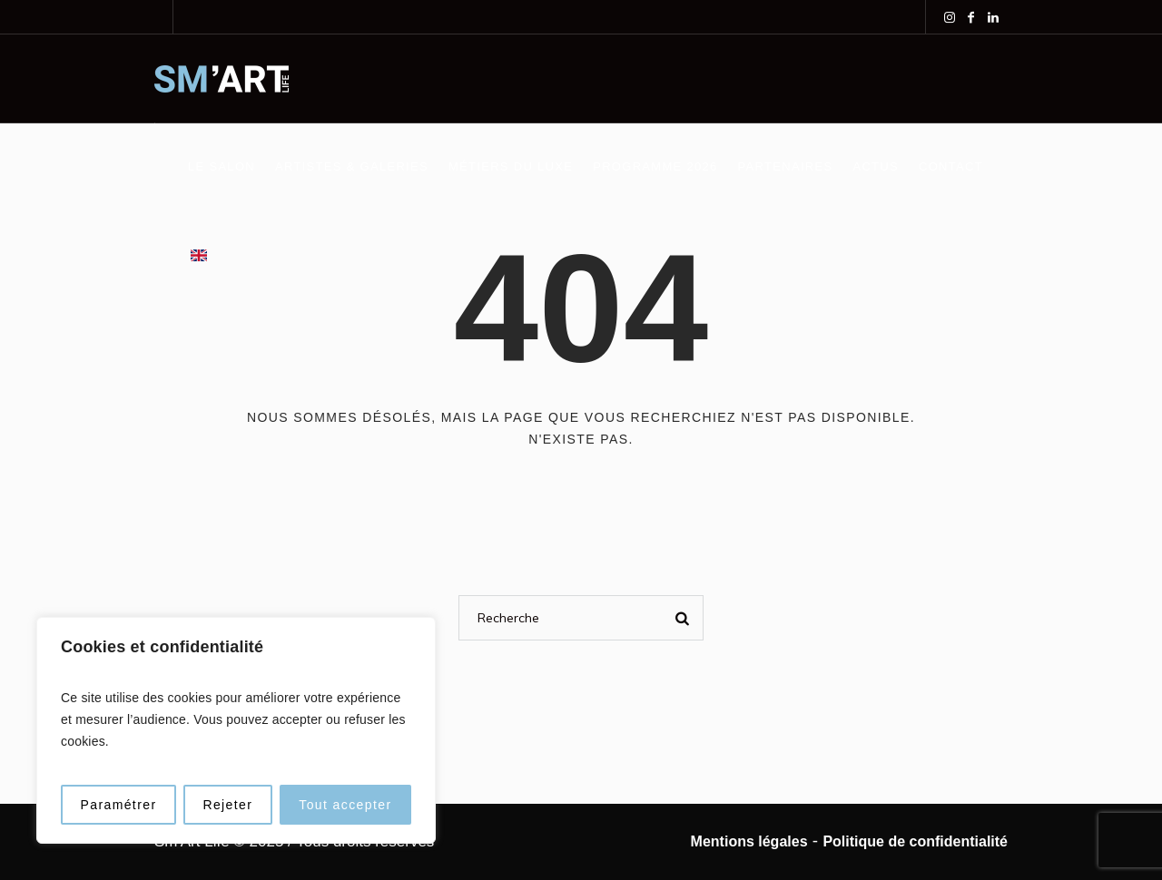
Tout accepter (345, 804)
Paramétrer (118, 804)
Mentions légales (749, 841)
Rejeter (227, 804)
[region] (236, 730)
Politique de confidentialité (915, 841)
